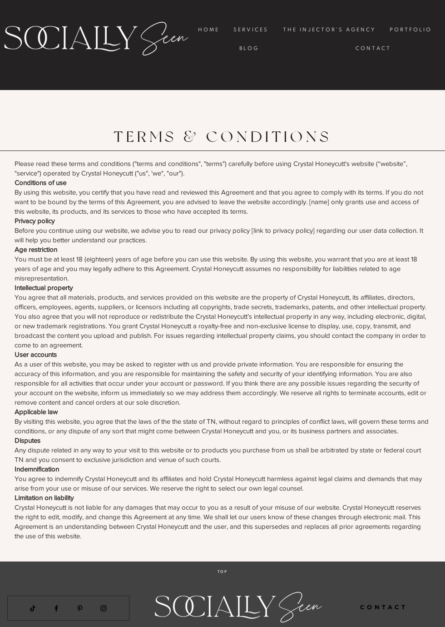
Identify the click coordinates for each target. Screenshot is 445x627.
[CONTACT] (384, 607)
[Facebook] (56, 608)
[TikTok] (33, 608)
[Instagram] (103, 608)
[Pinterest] (80, 608)
